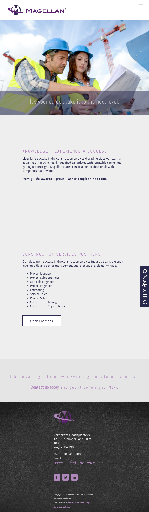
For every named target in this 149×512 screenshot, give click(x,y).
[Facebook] (57, 477)
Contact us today (45, 387)
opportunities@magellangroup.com (80, 462)
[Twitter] (65, 477)
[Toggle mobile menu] (141, 6)
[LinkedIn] (74, 477)
